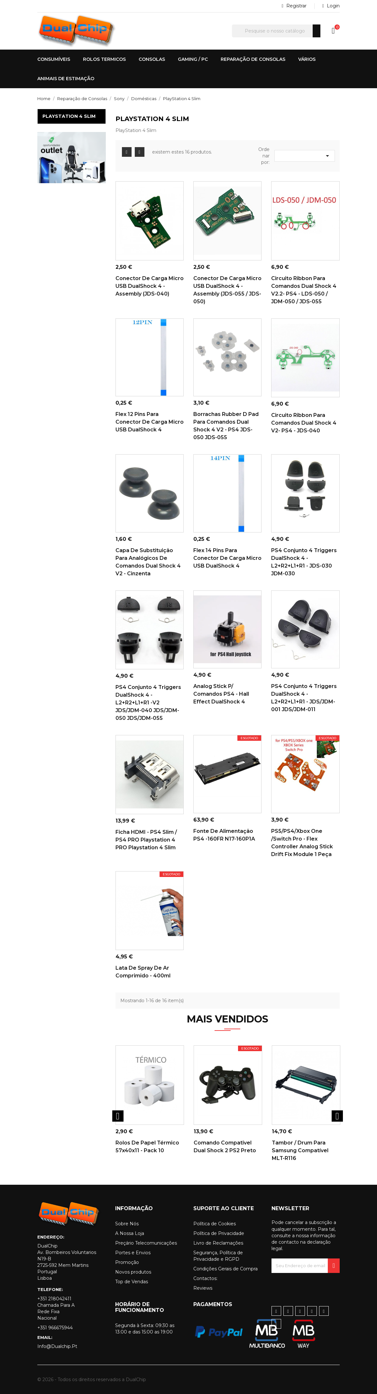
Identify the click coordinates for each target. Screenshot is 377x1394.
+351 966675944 (55, 1328)
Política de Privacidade (218, 1233)
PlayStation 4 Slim (69, 116)
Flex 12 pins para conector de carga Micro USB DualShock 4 (149, 422)
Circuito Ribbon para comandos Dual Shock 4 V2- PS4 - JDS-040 (303, 423)
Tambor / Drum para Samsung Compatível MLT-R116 (300, 1150)
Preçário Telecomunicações (146, 1243)
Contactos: (205, 1278)
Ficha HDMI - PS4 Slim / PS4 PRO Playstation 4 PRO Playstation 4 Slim (146, 840)
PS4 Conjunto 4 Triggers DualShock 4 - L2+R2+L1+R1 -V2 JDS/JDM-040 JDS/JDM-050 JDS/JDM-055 (148, 702)
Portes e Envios (133, 1253)
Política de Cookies (214, 1224)
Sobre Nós (127, 1224)
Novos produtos (133, 1272)
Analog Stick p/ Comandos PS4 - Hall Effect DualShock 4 (221, 694)
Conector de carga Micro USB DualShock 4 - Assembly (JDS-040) (149, 286)
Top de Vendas (131, 1282)
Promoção (127, 1262)
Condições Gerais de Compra (225, 1269)
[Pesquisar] (276, 30)
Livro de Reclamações (218, 1243)
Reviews (202, 1288)
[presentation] (320, 1285)
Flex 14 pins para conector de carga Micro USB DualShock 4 (227, 558)
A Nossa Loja (129, 1233)
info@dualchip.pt (57, 1346)
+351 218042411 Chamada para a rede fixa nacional (56, 1308)
